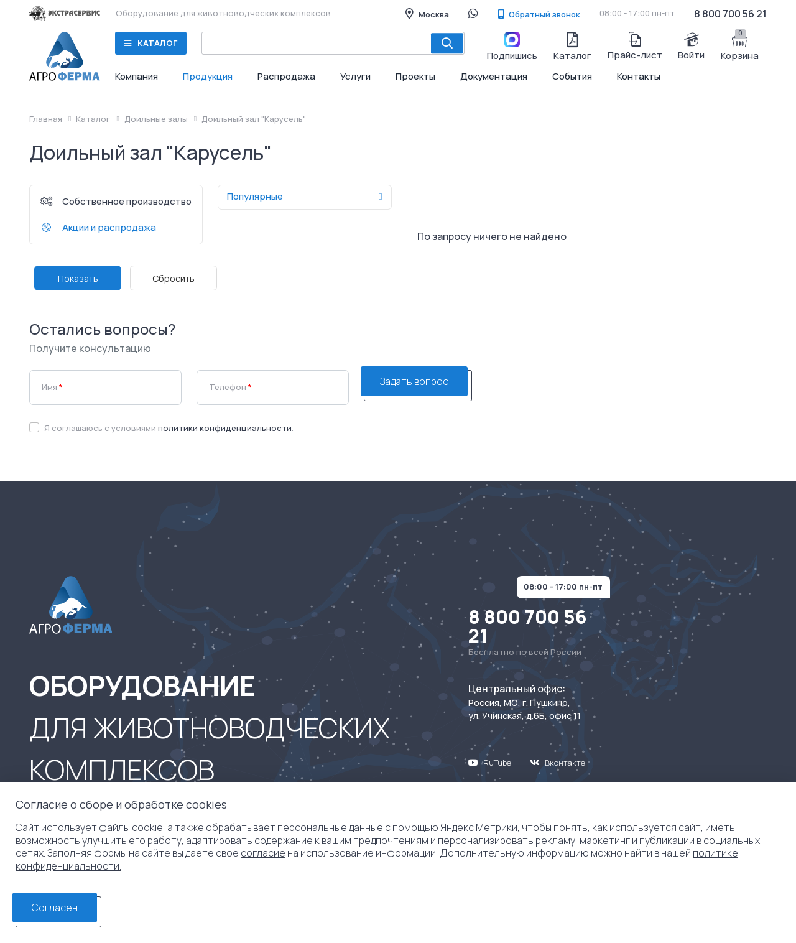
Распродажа (286, 76)
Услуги (355, 76)
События (572, 76)
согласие (263, 853)
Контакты (638, 76)
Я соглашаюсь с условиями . (169, 428)
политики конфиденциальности (225, 428)
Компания (136, 76)
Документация (493, 76)
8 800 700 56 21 (730, 14)
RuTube (489, 762)
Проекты (415, 76)
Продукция (208, 76)
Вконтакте (557, 762)
